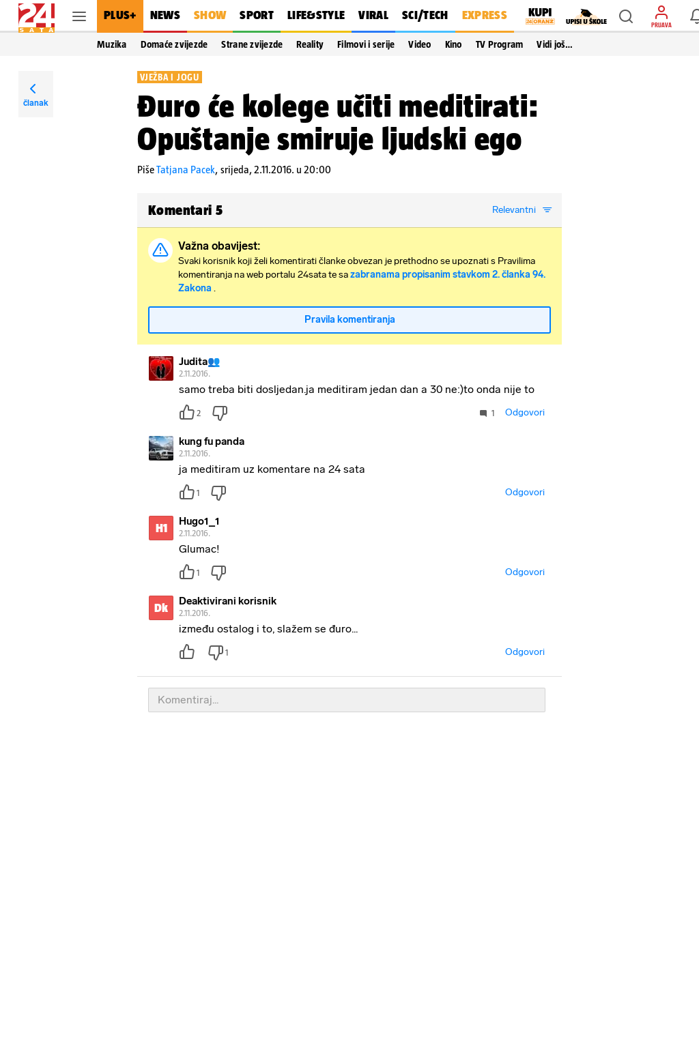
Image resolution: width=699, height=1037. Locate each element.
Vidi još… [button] (555, 44)
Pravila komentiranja (349, 319)
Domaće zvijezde (174, 44)
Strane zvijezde (252, 44)
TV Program (500, 44)
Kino (453, 44)
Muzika (112, 44)
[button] (626, 16)
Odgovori (525, 412)
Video (419, 44)
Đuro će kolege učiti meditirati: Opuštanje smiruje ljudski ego (338, 122)
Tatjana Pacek (185, 169)
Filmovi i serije (366, 44)
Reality (310, 44)
